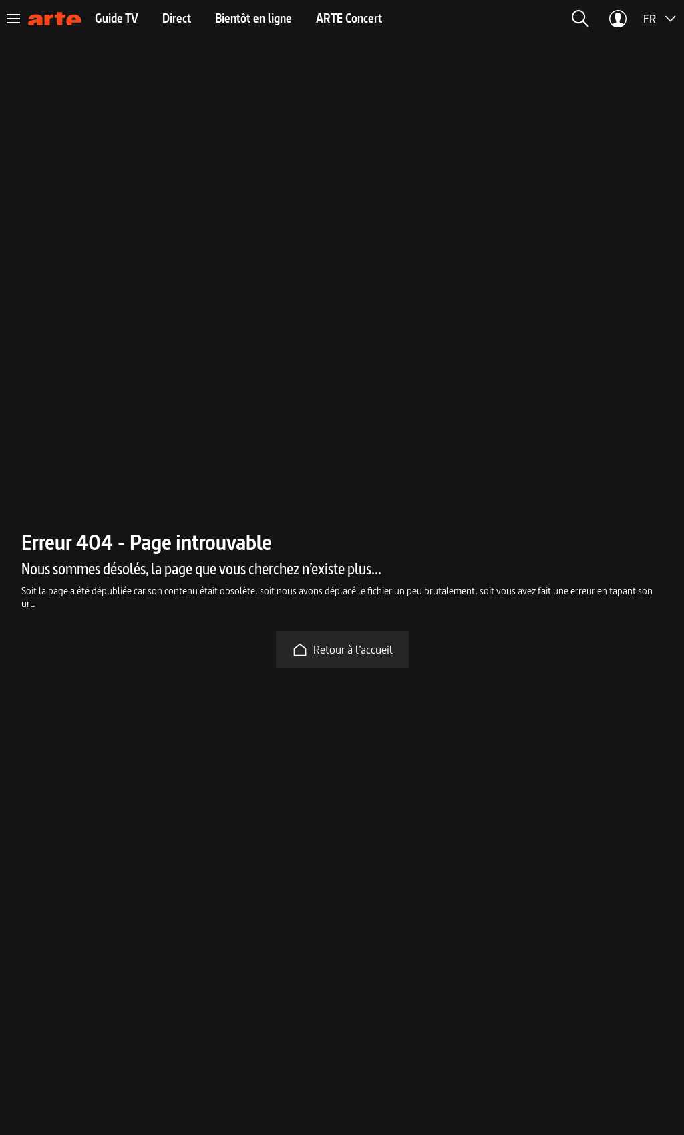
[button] (580, 18)
